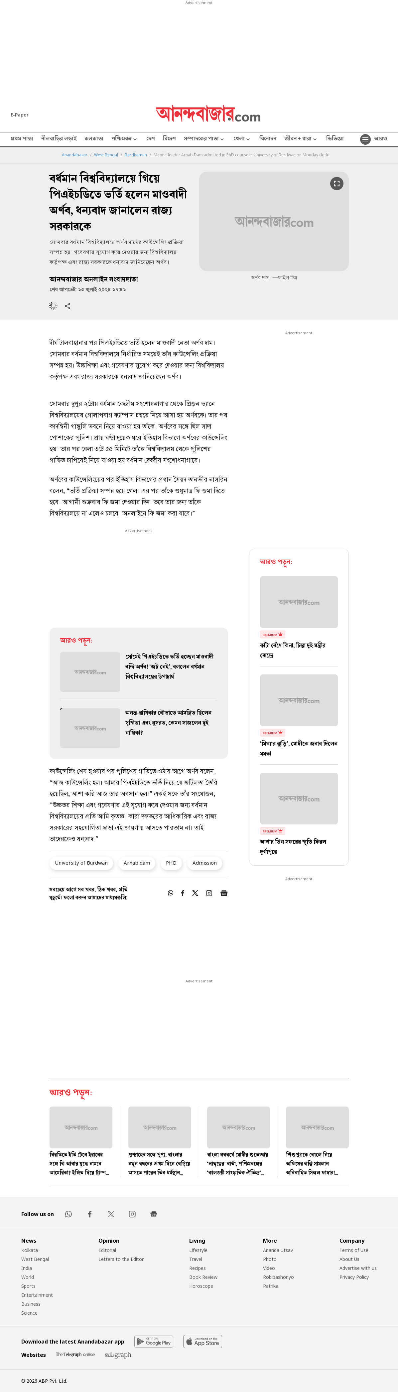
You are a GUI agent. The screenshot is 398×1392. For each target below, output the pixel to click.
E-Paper (20, 115)
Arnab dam (137, 862)
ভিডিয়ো (335, 139)
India (26, 1268)
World (27, 1277)
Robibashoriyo (278, 1277)
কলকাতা (93, 139)
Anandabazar (74, 155)
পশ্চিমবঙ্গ (124, 139)
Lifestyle (198, 1250)
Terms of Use (353, 1250)
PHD (171, 862)
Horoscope (201, 1286)
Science (29, 1313)
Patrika (270, 1286)
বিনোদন (267, 139)
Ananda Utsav (278, 1250)
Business (31, 1304)
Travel (195, 1259)
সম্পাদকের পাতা (204, 139)
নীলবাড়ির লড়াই (58, 139)
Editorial (107, 1250)
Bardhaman (136, 155)
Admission (205, 862)
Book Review (203, 1277)
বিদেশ (169, 139)
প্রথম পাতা (22, 139)
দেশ (150, 139)
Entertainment (37, 1295)
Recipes (197, 1268)
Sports (28, 1286)
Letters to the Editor (121, 1259)
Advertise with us (358, 1268)
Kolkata (29, 1250)
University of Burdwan (81, 862)
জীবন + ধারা (301, 139)
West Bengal (106, 155)
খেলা (242, 139)
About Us (349, 1259)
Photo (270, 1259)
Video (269, 1268)
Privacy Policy (354, 1277)
